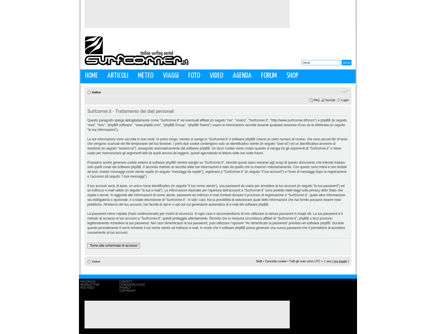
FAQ (316, 100)
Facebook (88, 281)
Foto (194, 75)
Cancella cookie (276, 261)
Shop (292, 75)
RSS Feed (87, 287)
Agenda (242, 75)
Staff (259, 261)
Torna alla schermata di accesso (113, 246)
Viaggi (171, 75)
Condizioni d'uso (132, 284)
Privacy (125, 287)
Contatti (126, 281)
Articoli (117, 75)
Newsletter (89, 284)
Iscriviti (330, 100)
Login (345, 100)
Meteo (145, 75)
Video (216, 75)
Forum (269, 75)
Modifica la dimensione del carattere (345, 91)
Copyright (127, 290)
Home (91, 75)
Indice (96, 92)
